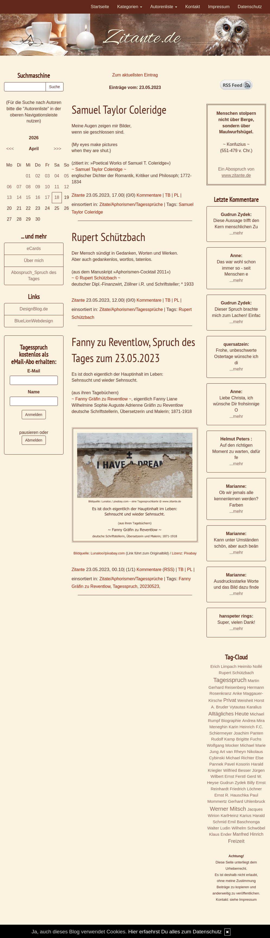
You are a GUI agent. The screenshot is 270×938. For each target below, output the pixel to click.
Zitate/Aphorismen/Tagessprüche (131, 204)
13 (9, 197)
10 (47, 186)
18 (56, 197)
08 (28, 186)
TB (167, 195)
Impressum (219, 6)
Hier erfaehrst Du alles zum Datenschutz (174, 931)
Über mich (34, 260)
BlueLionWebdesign (33, 321)
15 (28, 197)
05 (66, 176)
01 (28, 176)
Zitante (78, 195)
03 (47, 176)
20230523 (149, 586)
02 (37, 176)
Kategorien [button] (129, 6)
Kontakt (192, 6)
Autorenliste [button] (163, 6)
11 (56, 186)
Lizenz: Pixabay (184, 553)
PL (176, 195)
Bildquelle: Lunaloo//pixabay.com (99, 553)
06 (9, 186)
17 (47, 197)
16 (37, 197)
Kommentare (148, 195)
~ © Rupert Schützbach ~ (96, 278)
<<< (10, 148)
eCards (34, 248)
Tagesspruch (125, 586)
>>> (57, 148)
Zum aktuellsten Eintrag (135, 75)
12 (66, 186)
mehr (238, 233)
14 (19, 197)
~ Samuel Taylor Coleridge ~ (99, 169)
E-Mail (33, 371)
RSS (168, 569)
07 (19, 186)
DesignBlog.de (34, 309)
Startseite (100, 6)
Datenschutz (250, 6)
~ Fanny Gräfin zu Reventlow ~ (102, 399)
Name (34, 392)
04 (56, 176)
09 (37, 186)
